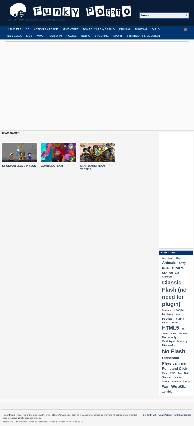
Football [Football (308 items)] (167, 318)
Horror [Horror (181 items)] (174, 322)
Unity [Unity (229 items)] (186, 381)
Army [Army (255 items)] (182, 263)
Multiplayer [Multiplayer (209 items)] (168, 341)
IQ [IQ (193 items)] (182, 328)
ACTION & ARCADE (46, 29)
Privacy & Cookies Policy (60, 422)
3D (27, 29)
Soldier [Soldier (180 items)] (178, 377)
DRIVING (124, 29)
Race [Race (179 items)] (164, 373)
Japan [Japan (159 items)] (165, 333)
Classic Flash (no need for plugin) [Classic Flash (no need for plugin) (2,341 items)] (174, 293)
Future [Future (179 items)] (165, 322)
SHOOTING (102, 35)
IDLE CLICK (14, 35)
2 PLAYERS (14, 29)
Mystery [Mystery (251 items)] (182, 341)
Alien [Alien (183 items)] (178, 258)
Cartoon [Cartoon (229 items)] (167, 276)
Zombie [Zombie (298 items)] (167, 391)
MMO (40, 35)
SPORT (117, 35)
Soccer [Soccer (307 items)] (167, 377)
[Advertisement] (43, 85)
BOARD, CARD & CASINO (99, 29)
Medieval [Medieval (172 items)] (183, 333)
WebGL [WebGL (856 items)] (178, 386)
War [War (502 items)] (165, 387)
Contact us (78, 422)
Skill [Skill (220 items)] (186, 373)
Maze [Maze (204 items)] (173, 333)
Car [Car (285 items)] (164, 272)
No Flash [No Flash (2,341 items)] (173, 351)
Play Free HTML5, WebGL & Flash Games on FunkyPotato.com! (71, 10)
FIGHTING (141, 29)
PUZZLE (71, 35)
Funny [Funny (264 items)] (180, 318)
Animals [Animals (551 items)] (169, 263)
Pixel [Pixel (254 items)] (182, 363)
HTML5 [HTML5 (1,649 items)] (170, 328)
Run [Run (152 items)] (180, 373)
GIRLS (156, 29)
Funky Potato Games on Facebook (31, 422)
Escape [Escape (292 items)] (179, 310)
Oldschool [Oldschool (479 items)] (170, 358)
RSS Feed (185, 29)
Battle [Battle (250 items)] (165, 268)
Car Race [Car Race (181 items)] (174, 273)
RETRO (85, 35)
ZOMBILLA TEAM (52, 165)
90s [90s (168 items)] (164, 258)
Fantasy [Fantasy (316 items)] (167, 314)
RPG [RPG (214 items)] (172, 373)
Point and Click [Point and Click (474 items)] (174, 369)
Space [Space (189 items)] (165, 381)
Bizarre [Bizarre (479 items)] (178, 268)
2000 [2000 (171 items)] (170, 258)
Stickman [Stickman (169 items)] (176, 381)
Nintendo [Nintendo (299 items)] (168, 345)
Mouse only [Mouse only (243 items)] (169, 337)
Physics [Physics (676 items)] (169, 363)
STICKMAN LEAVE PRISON (19, 165)
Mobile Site (8, 422)
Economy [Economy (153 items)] (166, 310)
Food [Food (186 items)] (178, 314)
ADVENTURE (70, 29)
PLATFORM (55, 35)
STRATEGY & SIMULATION (143, 35)
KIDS (29, 35)
